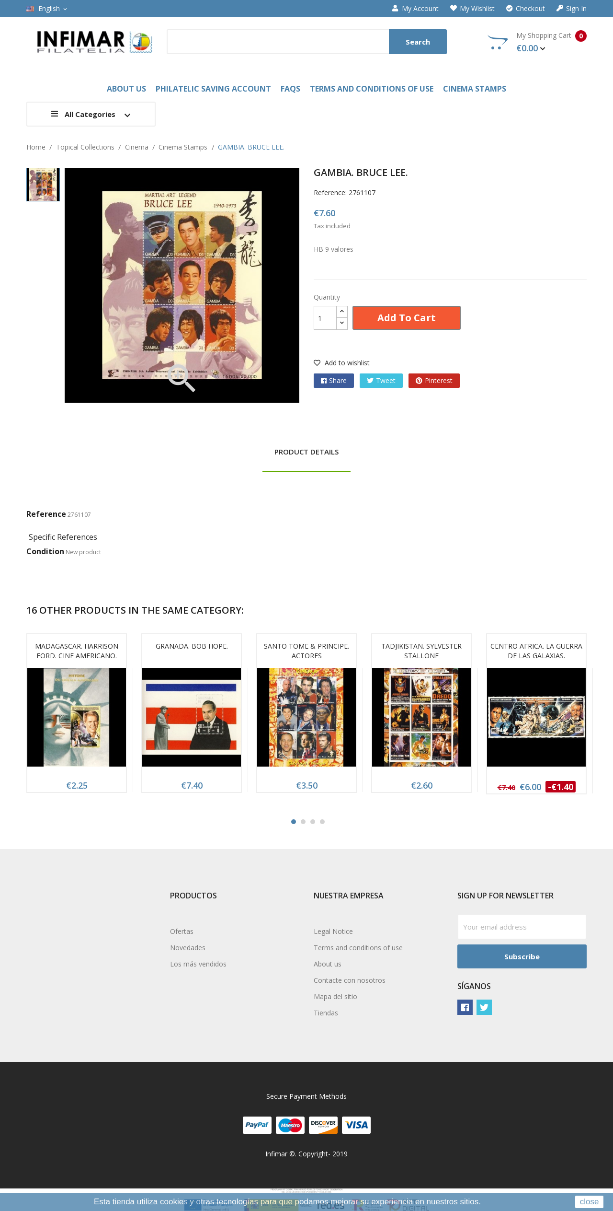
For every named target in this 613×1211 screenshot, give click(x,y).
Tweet (386, 380)
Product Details (306, 451)
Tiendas (326, 1012)
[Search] (307, 41)
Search (418, 42)
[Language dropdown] (47, 8)
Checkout (525, 8)
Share (338, 380)
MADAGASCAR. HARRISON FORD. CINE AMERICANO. (76, 650)
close (589, 1201)
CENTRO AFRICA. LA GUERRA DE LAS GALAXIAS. (536, 650)
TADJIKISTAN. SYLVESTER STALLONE (421, 650)
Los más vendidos (198, 963)
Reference (46, 514)
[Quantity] (325, 318)
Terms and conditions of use (358, 947)
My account (415, 8)
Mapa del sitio (335, 996)
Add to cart (406, 317)
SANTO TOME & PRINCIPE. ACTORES (306, 650)
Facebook (465, 1007)
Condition (45, 551)
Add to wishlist (342, 362)
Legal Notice (333, 931)
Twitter (484, 1007)
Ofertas (181, 931)
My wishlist (472, 8)
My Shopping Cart (537, 42)
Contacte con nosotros (350, 980)
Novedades (187, 947)
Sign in (571, 8)
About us (327, 963)
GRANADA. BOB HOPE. (192, 646)
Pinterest (439, 380)
